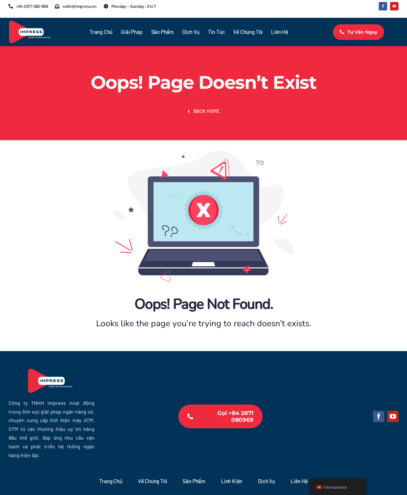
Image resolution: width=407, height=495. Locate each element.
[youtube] (394, 6)
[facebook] (383, 6)
